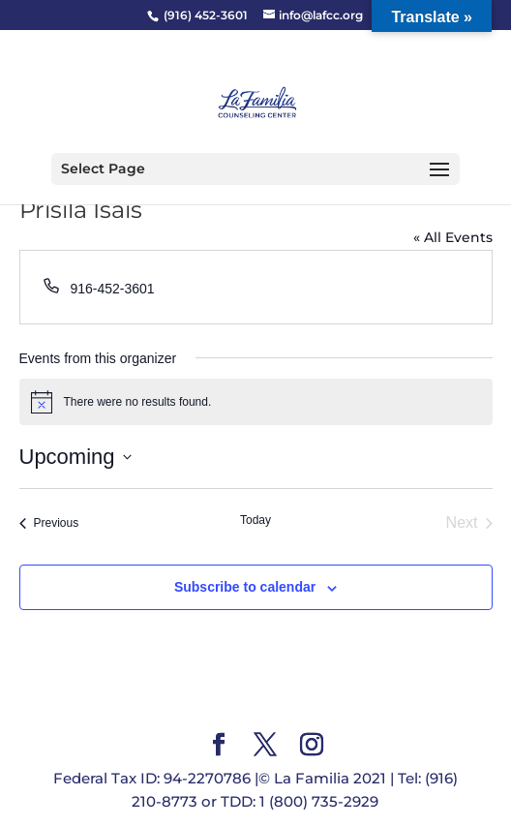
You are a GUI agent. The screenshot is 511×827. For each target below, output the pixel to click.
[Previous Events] (49, 523)
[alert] (256, 402)
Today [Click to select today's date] (255, 520)
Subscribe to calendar (245, 587)
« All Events (453, 237)
